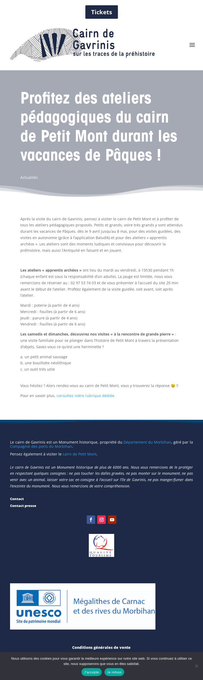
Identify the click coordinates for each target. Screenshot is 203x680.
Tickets (101, 12)
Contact (17, 498)
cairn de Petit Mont (79, 454)
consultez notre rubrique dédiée (85, 395)
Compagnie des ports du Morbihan (41, 446)
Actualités (29, 177)
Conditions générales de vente (101, 647)
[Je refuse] (196, 666)
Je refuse (114, 672)
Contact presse (23, 505)
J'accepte (91, 672)
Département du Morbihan (147, 442)
